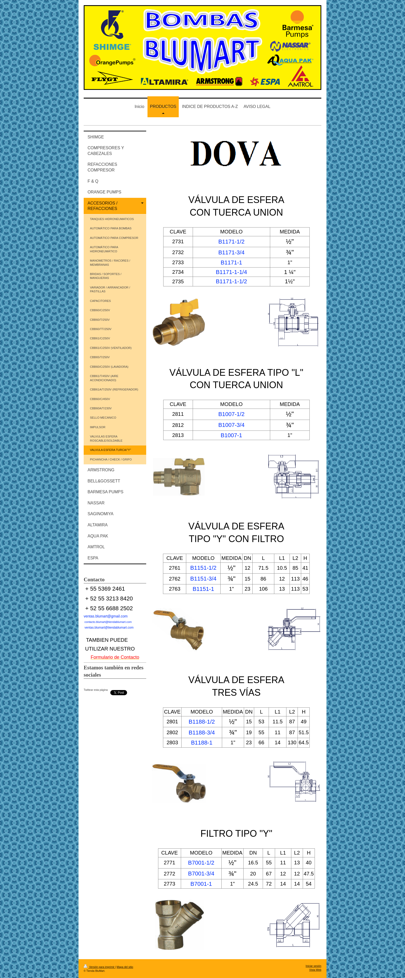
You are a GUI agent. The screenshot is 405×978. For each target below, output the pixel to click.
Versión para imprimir (99, 967)
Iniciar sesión (313, 966)
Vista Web (315, 969)
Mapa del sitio (125, 967)
